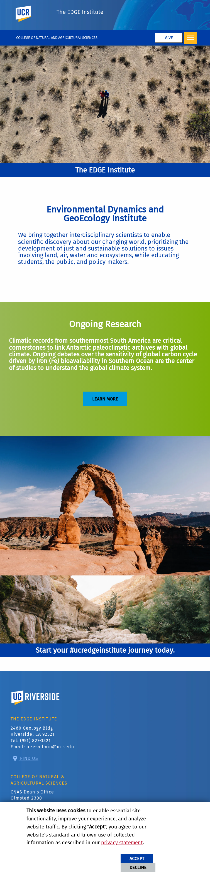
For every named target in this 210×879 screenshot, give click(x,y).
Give (169, 37)
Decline (138, 867)
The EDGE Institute (80, 12)
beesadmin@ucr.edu (50, 746)
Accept (137, 858)
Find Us (28, 758)
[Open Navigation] (190, 38)
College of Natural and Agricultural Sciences (57, 38)
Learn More (105, 399)
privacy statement (122, 843)
